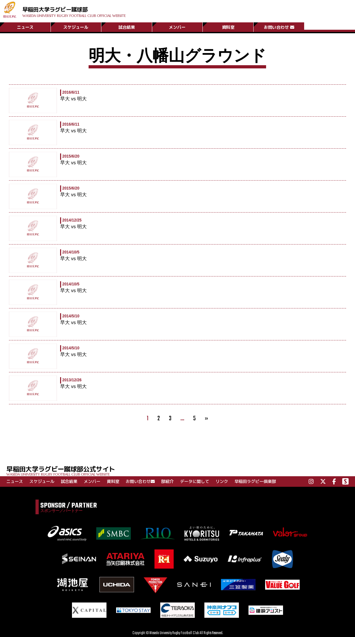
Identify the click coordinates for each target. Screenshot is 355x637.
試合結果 (126, 26)
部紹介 (167, 481)
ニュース (25, 26)
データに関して (194, 481)
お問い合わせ (279, 26)
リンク (222, 481)
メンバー (177, 26)
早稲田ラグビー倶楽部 (255, 481)
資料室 (228, 26)
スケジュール (75, 26)
